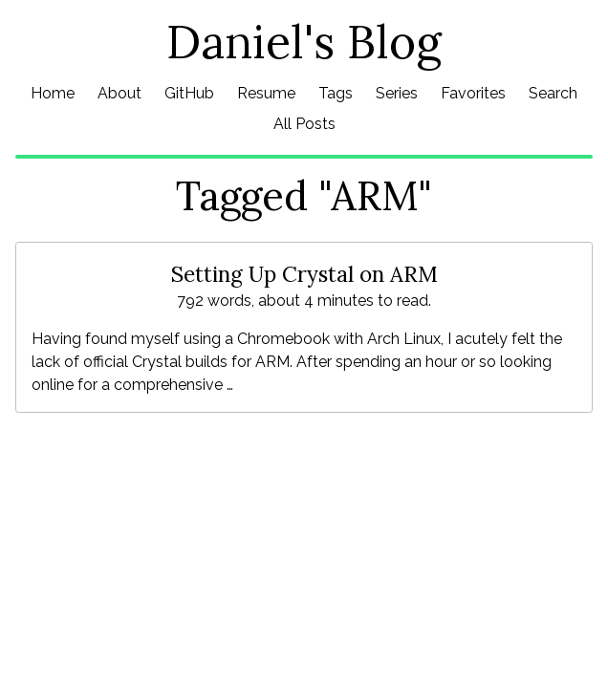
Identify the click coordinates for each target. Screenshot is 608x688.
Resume (266, 93)
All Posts (304, 124)
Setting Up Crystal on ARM (304, 274)
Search (553, 93)
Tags (335, 93)
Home (53, 93)
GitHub (189, 93)
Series (397, 93)
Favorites (473, 93)
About (119, 93)
